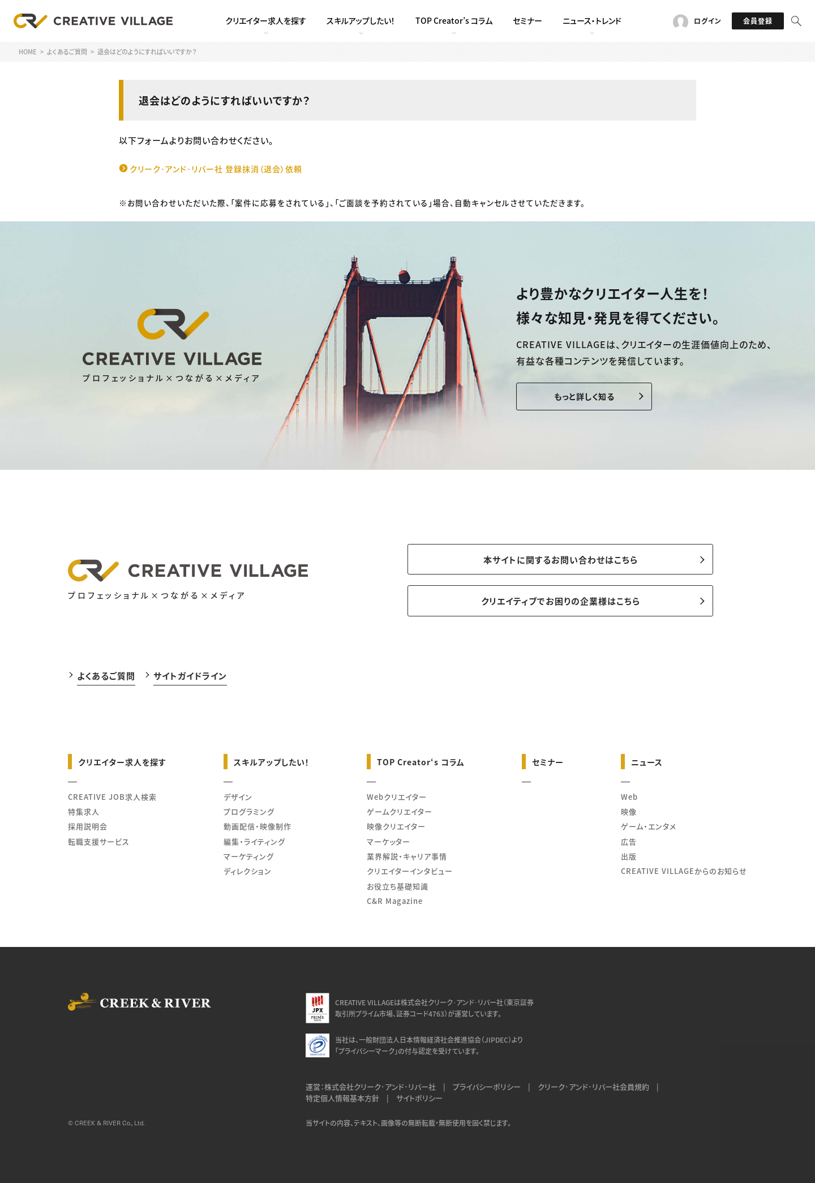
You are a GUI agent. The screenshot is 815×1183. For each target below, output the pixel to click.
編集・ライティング (254, 841)
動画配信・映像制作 (257, 826)
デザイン (238, 796)
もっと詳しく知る (584, 396)
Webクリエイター (397, 796)
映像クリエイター (396, 826)
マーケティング (249, 856)
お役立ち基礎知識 (397, 886)
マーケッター (388, 841)
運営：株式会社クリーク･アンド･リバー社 (371, 1086)
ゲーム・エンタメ (648, 826)
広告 (629, 841)
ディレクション (248, 870)
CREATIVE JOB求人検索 (112, 796)
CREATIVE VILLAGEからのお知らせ (684, 870)
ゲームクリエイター (399, 811)
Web (629, 796)
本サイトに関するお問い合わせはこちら (560, 559)
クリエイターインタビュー (410, 870)
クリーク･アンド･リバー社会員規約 (593, 1086)
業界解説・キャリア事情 (407, 856)
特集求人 (84, 811)
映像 (629, 811)
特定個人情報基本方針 (342, 1097)
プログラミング (249, 811)
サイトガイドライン (190, 675)
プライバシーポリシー (487, 1086)
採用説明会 (88, 826)
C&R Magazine (395, 900)
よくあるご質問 (106, 675)
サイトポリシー (419, 1097)
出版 (629, 856)
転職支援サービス (99, 841)
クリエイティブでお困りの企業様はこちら (560, 601)
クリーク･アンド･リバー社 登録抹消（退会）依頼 (216, 168)
